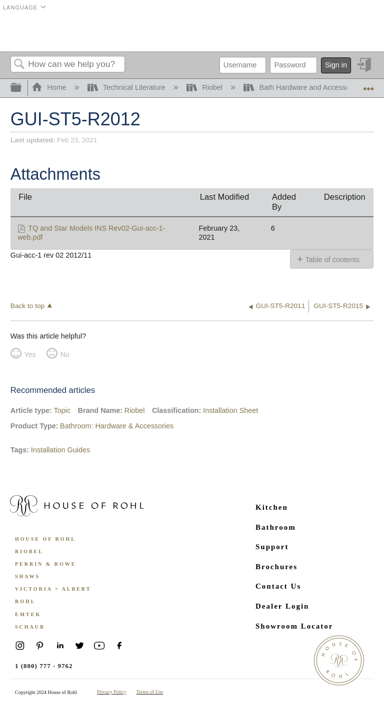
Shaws (27, 576)
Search (19, 64)
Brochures (277, 567)
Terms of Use (150, 692)
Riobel (205, 87)
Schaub (30, 627)
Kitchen (272, 507)
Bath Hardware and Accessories (304, 87)
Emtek (28, 614)
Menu (361, 32)
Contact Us (278, 586)
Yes (30, 354)
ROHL (25, 601)
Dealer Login (282, 606)
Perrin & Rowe (45, 564)
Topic (62, 410)
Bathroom (276, 527)
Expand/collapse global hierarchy (23, 88)
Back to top (27, 306)
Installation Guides (60, 450)
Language (20, 7)
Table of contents (332, 260)
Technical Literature (128, 87)
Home (50, 87)
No (65, 354)
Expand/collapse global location (368, 85)
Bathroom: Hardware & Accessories (117, 426)
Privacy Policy (111, 692)
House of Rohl (45, 539)
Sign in (336, 65)
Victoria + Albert (53, 589)
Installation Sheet (230, 410)
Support (272, 547)
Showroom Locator (294, 626)
